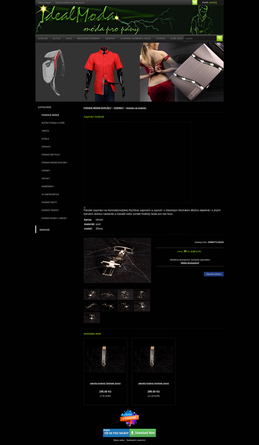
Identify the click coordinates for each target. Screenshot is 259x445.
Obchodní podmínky (88, 38)
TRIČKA (45, 131)
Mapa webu (119, 440)
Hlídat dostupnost (190, 263)
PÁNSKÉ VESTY (49, 202)
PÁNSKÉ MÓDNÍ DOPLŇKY (54, 163)
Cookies (161, 38)
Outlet (57, 38)
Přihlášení (44, 2)
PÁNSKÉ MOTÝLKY (51, 155)
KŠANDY (46, 170)
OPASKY (46, 178)
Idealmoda (44, 229)
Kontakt (110, 38)
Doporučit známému (213, 274)
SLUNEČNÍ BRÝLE (50, 194)
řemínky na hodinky (136, 108)
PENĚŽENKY (48, 186)
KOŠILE (45, 139)
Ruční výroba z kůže (53, 123)
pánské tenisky (50, 210)
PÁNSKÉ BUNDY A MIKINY (54, 218)
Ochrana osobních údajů (135, 38)
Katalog (43, 38)
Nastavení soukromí (136, 440)
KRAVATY (46, 147)
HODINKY (119, 108)
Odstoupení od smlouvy (70, 2)
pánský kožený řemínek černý (105, 383)
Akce (69, 38)
